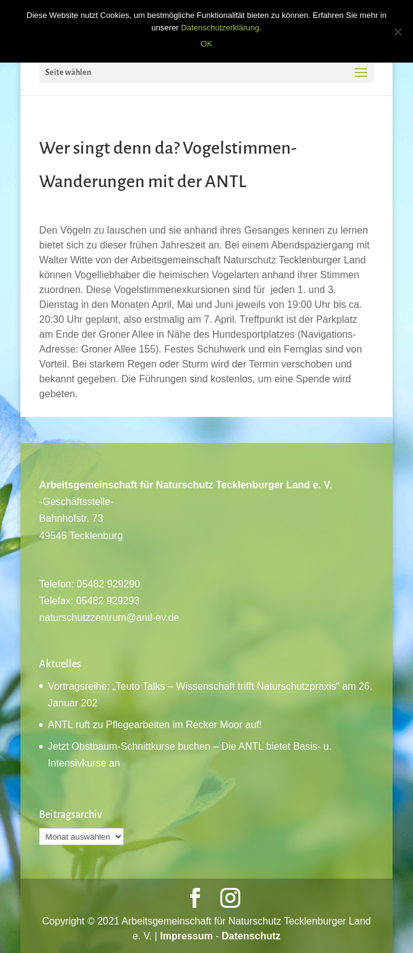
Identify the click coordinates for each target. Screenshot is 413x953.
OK (206, 43)
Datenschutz (251, 936)
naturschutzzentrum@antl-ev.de (109, 617)
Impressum (186, 936)
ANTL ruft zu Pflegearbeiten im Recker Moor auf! (154, 724)
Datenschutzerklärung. (221, 27)
